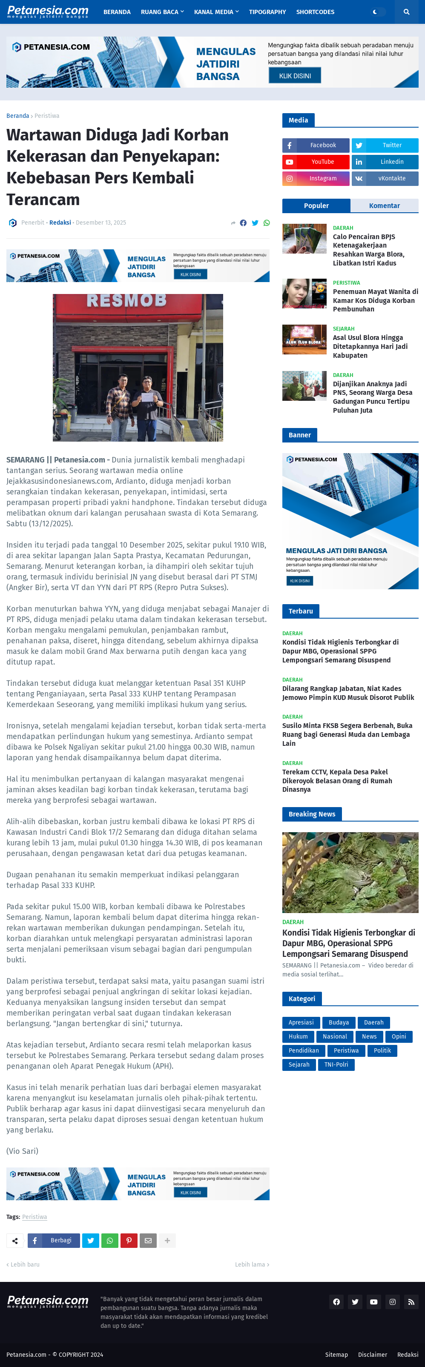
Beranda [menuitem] (117, 12)
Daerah (374, 1022)
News (369, 1036)
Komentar (384, 206)
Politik (382, 1050)
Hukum (298, 1036)
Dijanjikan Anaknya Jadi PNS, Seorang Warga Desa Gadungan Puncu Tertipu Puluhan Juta (373, 397)
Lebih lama (250, 1264)
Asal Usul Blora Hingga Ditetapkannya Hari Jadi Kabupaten (370, 347)
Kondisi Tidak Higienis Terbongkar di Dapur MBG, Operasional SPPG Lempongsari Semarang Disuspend (340, 651)
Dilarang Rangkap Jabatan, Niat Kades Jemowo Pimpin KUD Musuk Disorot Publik (348, 693)
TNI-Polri (336, 1064)
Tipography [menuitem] (267, 12)
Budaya (339, 1022)
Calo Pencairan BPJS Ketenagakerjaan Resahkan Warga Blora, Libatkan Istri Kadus (369, 250)
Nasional (335, 1036)
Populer (316, 206)
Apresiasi (301, 1022)
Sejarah (299, 1064)
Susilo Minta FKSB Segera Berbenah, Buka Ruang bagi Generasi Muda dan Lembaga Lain (347, 735)
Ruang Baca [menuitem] (159, 12)
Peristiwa (47, 116)
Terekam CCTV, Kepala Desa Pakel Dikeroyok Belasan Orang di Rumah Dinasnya (337, 781)
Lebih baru (25, 1264)
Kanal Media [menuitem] (213, 12)
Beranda (17, 116)
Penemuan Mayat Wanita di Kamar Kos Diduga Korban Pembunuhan (376, 301)
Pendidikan (304, 1050)
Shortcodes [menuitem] (315, 12)
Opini (399, 1036)
